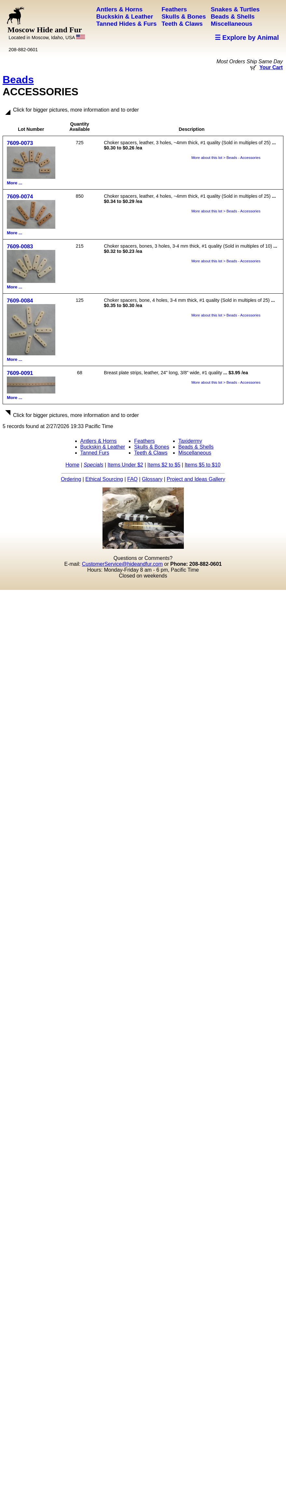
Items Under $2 (125, 465)
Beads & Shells (196, 447)
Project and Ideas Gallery (196, 479)
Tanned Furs (94, 452)
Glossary (152, 479)
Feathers (144, 441)
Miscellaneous (194, 452)
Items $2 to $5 (163, 465)
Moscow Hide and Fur (46, 32)
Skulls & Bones (151, 447)
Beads (18, 79)
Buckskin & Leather (102, 447)
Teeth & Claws (150, 452)
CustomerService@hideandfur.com (122, 564)
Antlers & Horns (98, 441)
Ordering (71, 479)
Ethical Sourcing (104, 479)
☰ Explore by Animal (247, 37)
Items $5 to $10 (202, 465)
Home (72, 465)
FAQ (132, 479)
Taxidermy (190, 441)
